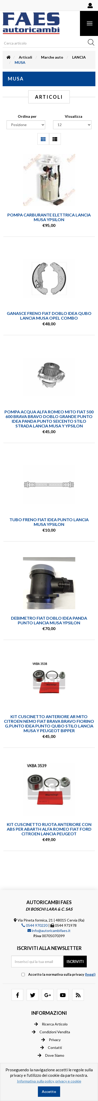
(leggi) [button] (90, 974)
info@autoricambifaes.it (49, 930)
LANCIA (79, 57)
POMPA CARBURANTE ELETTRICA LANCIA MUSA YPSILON (49, 217)
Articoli (25, 57)
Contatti (51, 1047)
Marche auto (52, 57)
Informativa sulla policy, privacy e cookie (49, 1081)
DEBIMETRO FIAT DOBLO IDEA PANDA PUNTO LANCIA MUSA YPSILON (49, 620)
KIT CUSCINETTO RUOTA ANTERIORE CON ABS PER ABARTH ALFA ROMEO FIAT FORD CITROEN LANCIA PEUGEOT (49, 829)
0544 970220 (34, 925)
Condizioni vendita (51, 1032)
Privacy (51, 1039)
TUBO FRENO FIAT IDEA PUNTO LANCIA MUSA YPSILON (49, 522)
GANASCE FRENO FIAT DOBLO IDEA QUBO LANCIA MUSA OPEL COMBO (49, 315)
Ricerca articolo (51, 1024)
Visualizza (73, 116)
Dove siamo (51, 1055)
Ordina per (27, 116)
